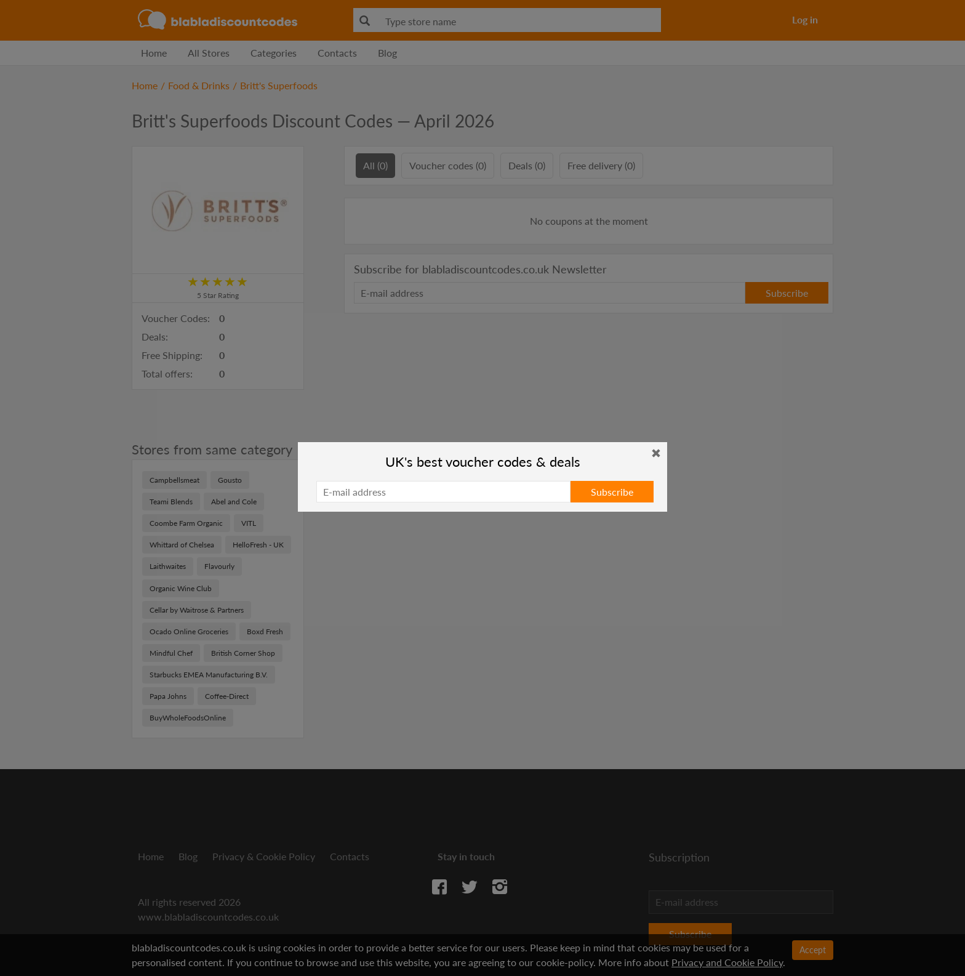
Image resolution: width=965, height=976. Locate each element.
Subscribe (612, 492)
